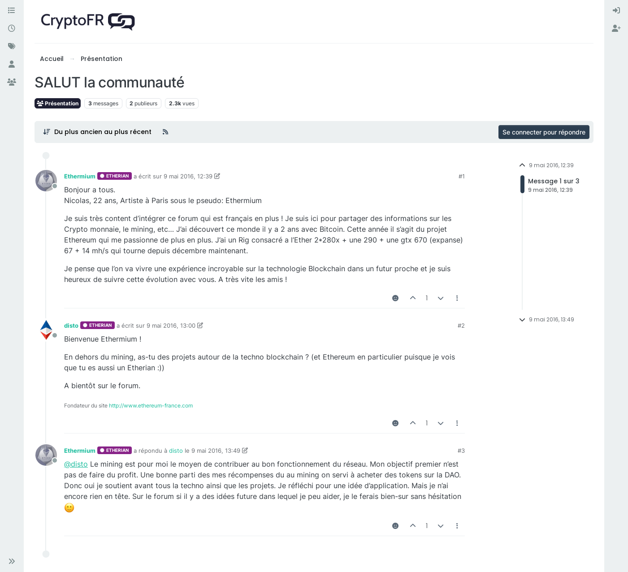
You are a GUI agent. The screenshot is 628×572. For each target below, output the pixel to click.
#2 (461, 325)
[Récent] (12, 29)
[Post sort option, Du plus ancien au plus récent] (97, 132)
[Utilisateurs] (12, 64)
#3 (461, 450)
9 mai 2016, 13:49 (215, 450)
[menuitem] (616, 11)
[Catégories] (12, 11)
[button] (12, 561)
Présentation (57, 103)
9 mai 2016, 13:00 (171, 325)
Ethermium (79, 176)
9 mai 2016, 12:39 (188, 176)
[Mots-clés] (12, 46)
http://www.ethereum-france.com (151, 405)
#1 (462, 176)
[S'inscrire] (616, 29)
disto (71, 325)
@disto (76, 463)
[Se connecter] (616, 11)
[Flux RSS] (165, 132)
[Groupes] (12, 82)
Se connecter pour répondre (543, 132)
